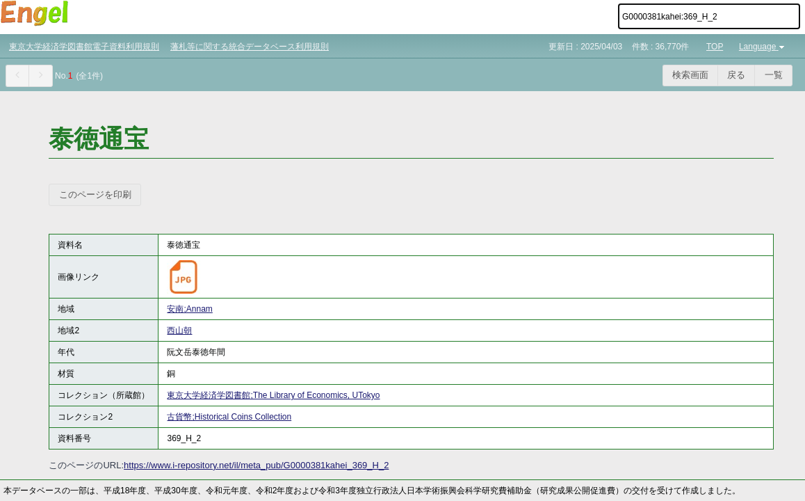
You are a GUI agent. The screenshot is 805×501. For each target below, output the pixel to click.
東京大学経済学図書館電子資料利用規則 (84, 46)
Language (763, 46)
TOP (714, 46)
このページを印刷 (95, 194)
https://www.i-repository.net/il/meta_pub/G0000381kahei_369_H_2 (256, 465)
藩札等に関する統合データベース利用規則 (249, 46)
